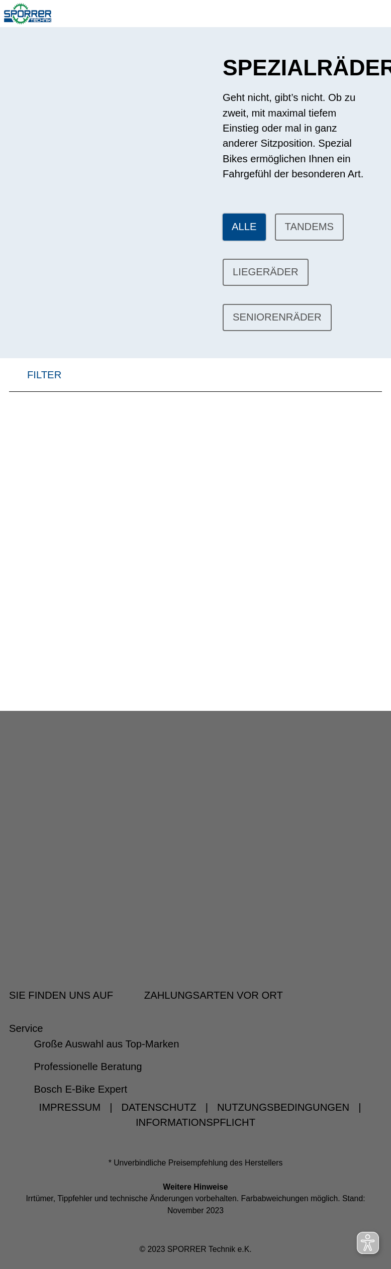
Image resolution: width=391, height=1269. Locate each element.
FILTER (35, 379)
